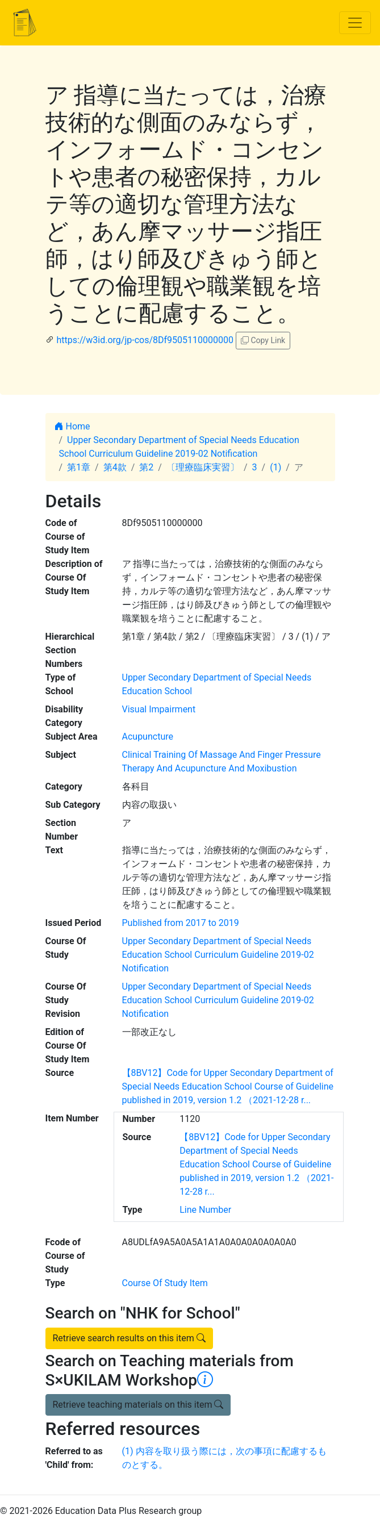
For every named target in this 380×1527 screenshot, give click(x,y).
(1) (275, 467)
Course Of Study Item (165, 1283)
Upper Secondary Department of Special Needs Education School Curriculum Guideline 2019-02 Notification (218, 955)
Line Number (205, 1209)
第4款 (115, 467)
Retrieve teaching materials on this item (138, 1404)
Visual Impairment (159, 709)
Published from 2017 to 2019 (180, 922)
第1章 (78, 467)
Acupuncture (147, 736)
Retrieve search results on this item (129, 1338)
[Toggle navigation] (355, 22)
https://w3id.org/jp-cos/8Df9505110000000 (144, 340)
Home (72, 426)
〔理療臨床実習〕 (202, 467)
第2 (146, 467)
